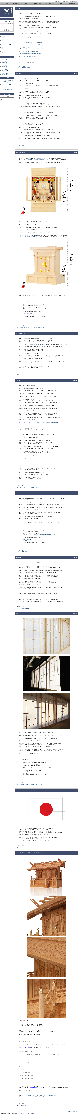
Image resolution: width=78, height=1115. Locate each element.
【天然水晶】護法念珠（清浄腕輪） (28, 51)
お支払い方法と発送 (16, 3)
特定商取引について (50, 3)
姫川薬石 (24, 67)
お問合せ (61, 3)
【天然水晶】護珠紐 (25, 47)
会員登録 (26, 3)
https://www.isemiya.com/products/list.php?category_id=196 (31, 44)
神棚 (3, 37)
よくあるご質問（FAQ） (7, 44)
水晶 (21, 67)
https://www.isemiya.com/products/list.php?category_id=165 (31, 48)
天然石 (3, 43)
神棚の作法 (18, 73)
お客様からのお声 (5, 50)
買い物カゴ (72, 3)
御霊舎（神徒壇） (36, 344)
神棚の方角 (25, 88)
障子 (17, 613)
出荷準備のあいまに (20, 333)
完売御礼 (18, 8)
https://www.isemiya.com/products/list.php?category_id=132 (31, 53)
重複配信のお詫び (5, 82)
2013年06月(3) (4, 65)
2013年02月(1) (4, 67)
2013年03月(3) (4, 66)
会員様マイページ (37, 3)
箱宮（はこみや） (23, 487)
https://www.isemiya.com (27, 313)
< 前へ (17, 1110)
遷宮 (28, 608)
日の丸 (17, 790)
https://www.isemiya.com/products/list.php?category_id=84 (47, 422)
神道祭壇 (40, 327)
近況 (3, 39)
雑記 (3, 41)
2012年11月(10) (5, 70)
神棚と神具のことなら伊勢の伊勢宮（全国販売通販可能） (66, 1)
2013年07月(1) (4, 63)
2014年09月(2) (4, 61)
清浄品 (3, 51)
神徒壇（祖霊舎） (30, 327)
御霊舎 (3, 47)
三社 (36, 487)
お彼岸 (43, 327)
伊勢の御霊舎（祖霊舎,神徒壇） (31, 236)
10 (31, 1110)
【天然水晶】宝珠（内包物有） (27, 56)
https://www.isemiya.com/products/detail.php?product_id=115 (32, 1096)
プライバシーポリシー (31, 1113)
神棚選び (39, 487)
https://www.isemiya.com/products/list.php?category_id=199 (31, 57)
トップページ (5, 3)
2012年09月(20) (5, 73)
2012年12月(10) (5, 69)
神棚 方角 (39, 147)
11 (34, 1110)
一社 (29, 487)
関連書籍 (3, 52)
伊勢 (3, 45)
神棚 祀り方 (33, 147)
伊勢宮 (23, 784)
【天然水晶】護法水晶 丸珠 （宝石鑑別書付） (30, 42)
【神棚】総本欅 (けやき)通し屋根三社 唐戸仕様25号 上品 (29, 852)
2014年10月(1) (4, 59)
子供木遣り (18, 557)
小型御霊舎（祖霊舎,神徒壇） (25, 235)
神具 (3, 48)
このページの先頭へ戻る (72, 1111)
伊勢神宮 (24, 608)
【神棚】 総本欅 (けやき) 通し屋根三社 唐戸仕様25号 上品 (42, 1095)
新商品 (3, 40)
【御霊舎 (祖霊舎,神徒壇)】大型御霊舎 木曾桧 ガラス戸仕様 (40, 159)
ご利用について (23, 1113)
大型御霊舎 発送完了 (21, 152)
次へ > (40, 1110)
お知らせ (3, 36)
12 (36, 1110)
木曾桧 (35, 327)
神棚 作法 (27, 147)
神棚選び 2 (18, 380)
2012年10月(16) (5, 71)
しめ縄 (3, 54)
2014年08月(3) (4, 62)
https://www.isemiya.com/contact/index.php (42, 308)
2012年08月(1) (4, 74)
